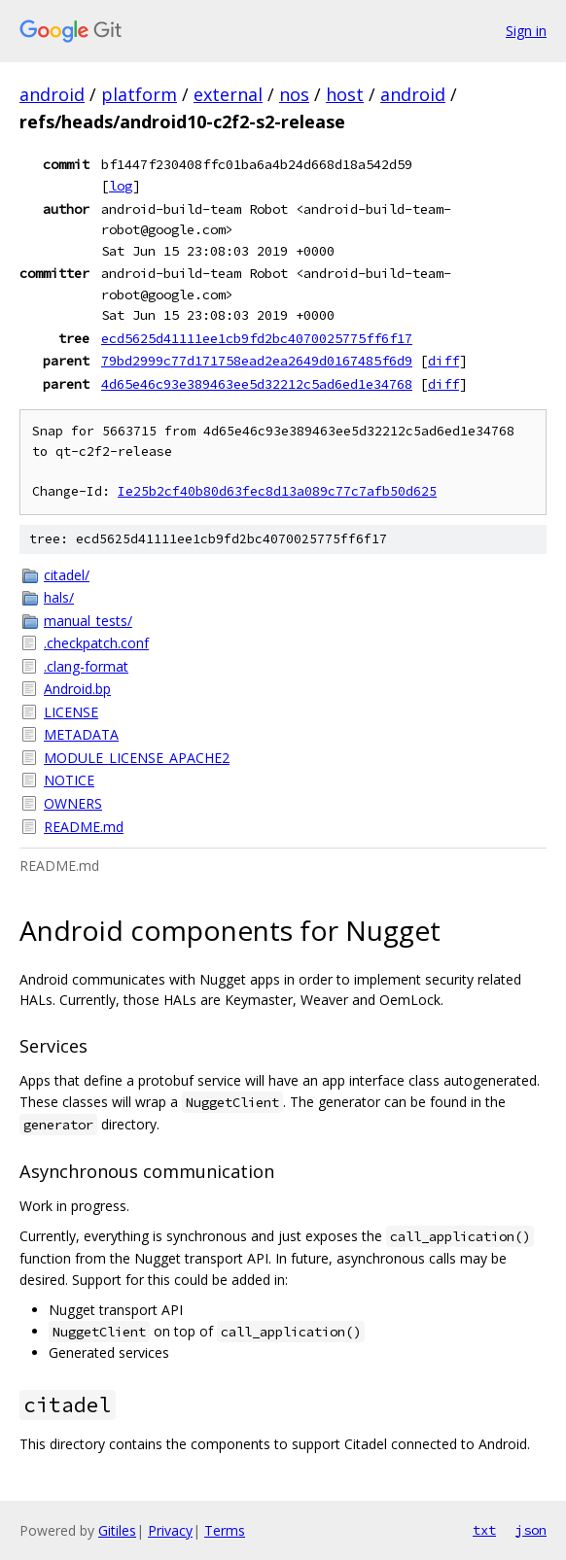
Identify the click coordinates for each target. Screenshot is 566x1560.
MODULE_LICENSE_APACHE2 (137, 757)
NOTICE (69, 780)
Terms (224, 1530)
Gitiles (117, 1530)
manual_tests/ (88, 620)
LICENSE (71, 712)
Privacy (170, 1530)
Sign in (526, 30)
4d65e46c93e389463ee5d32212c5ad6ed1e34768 (256, 384)
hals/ (59, 597)
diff (443, 360)
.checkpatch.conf (96, 643)
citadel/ (66, 575)
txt (484, 1530)
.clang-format (86, 666)
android (52, 94)
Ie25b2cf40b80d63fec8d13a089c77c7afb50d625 (277, 491)
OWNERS (73, 803)
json (531, 1530)
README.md (84, 826)
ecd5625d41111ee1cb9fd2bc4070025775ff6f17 (256, 338)
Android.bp (77, 688)
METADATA (81, 734)
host (345, 94)
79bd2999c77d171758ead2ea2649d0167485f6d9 (256, 360)
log (120, 185)
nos (294, 94)
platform (139, 94)
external (228, 94)
